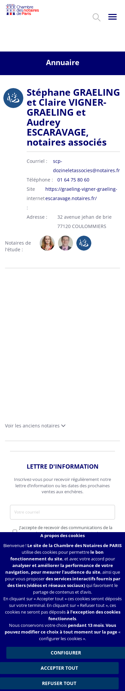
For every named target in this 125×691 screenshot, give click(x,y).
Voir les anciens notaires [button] (35, 425)
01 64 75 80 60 (73, 179)
